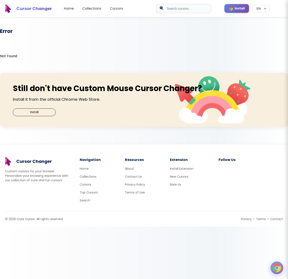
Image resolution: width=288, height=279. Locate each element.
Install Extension (182, 168)
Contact (276, 219)
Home (69, 8)
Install (34, 112)
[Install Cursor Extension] (236, 8)
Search (85, 200)
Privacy (246, 219)
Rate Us (175, 184)
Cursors (116, 8)
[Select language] (261, 8)
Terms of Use (135, 192)
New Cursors (179, 176)
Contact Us (133, 176)
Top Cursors (89, 192)
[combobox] (183, 8)
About (129, 168)
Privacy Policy (135, 184)
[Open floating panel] (277, 268)
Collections (91, 8)
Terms (261, 219)
